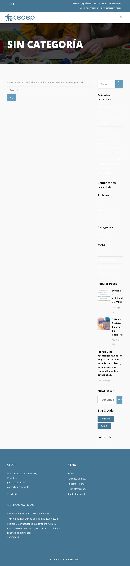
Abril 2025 (103, 203)
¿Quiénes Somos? (90, 3)
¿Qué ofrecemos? (89, 8)
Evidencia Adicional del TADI (109, 109)
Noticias (102, 234)
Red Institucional (111, 8)
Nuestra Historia (111, 3)
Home (76, 3)
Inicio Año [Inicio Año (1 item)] (105, 418)
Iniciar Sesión (104, 252)
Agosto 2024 (104, 210)
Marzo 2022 (104, 217)
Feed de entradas (107, 259)
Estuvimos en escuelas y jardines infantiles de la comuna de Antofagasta (109, 166)
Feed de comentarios (109, 266)
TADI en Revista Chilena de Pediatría (110, 121)
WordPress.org (105, 273)
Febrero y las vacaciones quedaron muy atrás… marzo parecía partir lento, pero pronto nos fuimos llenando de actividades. (110, 141)
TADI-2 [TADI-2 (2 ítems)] (104, 426)
